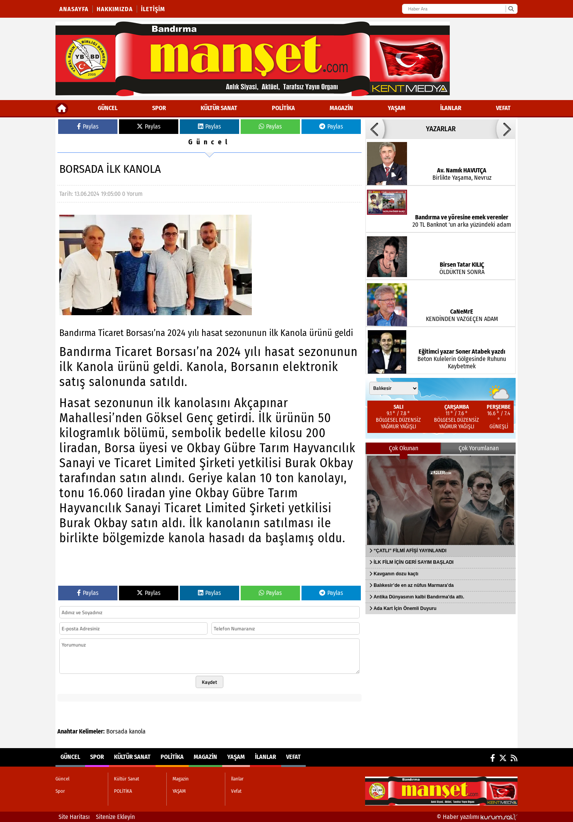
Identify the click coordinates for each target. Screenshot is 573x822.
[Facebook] (492, 758)
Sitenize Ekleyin (115, 816)
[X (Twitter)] (503, 758)
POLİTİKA (283, 108)
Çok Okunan (403, 448)
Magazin (341, 108)
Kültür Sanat (219, 108)
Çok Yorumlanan (479, 448)
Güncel (107, 108)
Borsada (116, 731)
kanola (137, 731)
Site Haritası (74, 816)
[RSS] (514, 758)
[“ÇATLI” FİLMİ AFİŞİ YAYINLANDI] (440, 499)
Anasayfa (74, 9)
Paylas (88, 126)
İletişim (153, 9)
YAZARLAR (441, 129)
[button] (375, 129)
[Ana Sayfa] (61, 108)
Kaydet (209, 682)
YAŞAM (396, 108)
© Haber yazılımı (477, 816)
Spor (159, 108)
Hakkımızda (115, 9)
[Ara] (511, 8)
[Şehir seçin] (393, 388)
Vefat (503, 108)
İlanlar (450, 108)
